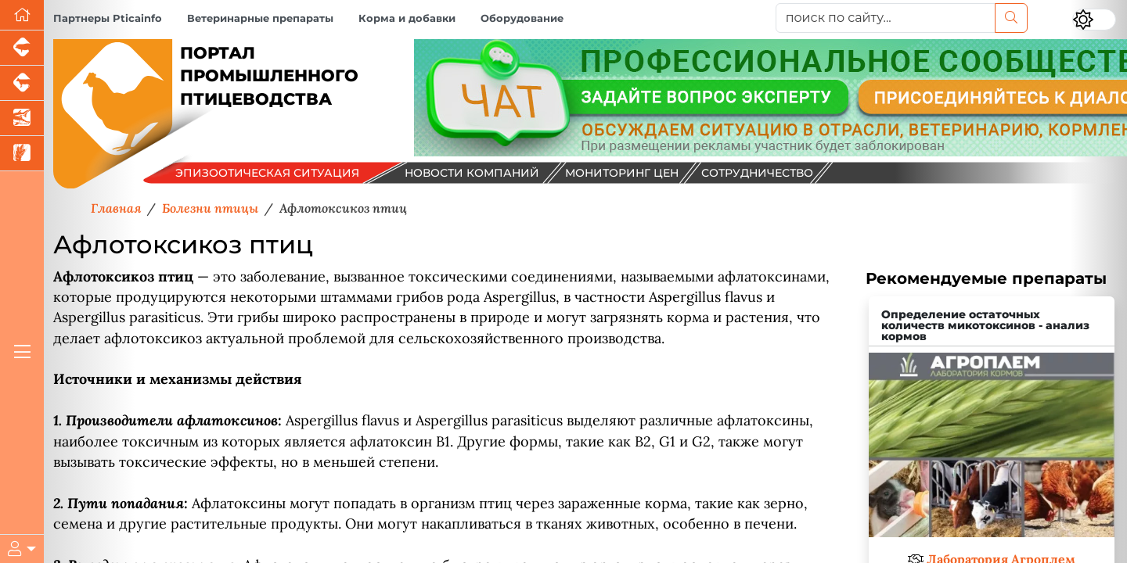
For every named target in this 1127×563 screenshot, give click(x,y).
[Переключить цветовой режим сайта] (1094, 19)
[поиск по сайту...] (886, 18)
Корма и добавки (406, 18)
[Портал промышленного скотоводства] (22, 83)
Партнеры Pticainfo (107, 18)
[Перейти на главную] (22, 15)
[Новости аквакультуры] (22, 118)
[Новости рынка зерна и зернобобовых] (22, 153)
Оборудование (522, 18)
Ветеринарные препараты (260, 18)
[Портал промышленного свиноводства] (22, 48)
